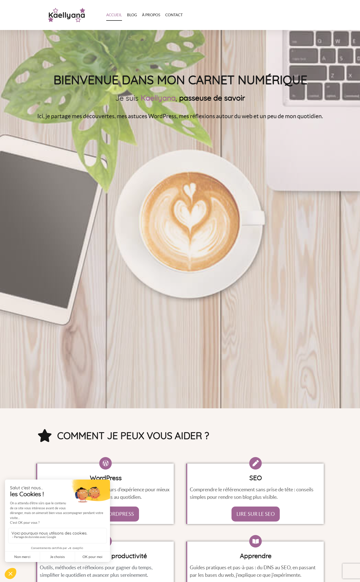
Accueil (114, 15)
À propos (151, 15)
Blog (132, 15)
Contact (174, 15)
